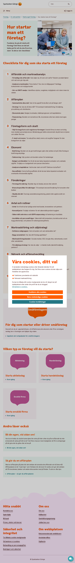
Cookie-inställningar (37, 302)
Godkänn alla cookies (37, 292)
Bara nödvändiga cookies (37, 297)
